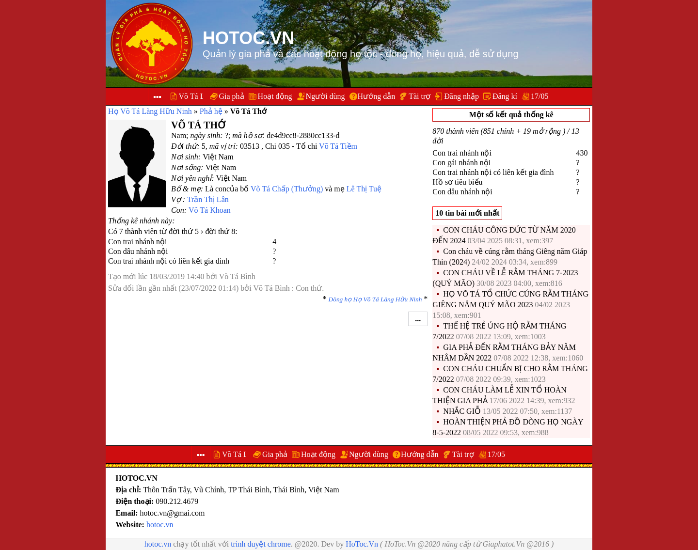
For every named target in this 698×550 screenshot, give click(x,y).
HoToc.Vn (362, 544)
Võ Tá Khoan (210, 210)
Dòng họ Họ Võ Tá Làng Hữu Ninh (375, 299)
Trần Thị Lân (208, 199)
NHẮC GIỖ (462, 411)
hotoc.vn (160, 524)
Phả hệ (211, 111)
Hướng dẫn (377, 96)
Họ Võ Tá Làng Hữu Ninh (150, 111)
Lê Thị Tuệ (364, 189)
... (418, 318)
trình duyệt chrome (261, 544)
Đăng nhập (461, 96)
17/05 (539, 96)
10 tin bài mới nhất (467, 213)
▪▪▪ (157, 97)
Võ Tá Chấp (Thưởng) (287, 189)
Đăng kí (504, 96)
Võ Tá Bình (237, 276)
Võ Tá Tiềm (338, 146)
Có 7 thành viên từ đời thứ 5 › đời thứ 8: (173, 231)
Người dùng (325, 96)
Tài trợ (419, 96)
